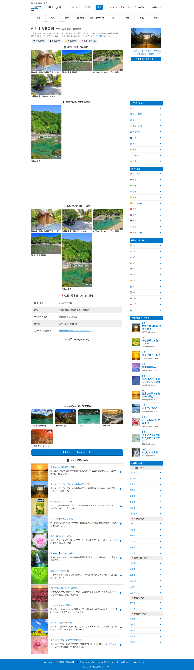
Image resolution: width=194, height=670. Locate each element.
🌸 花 (132, 108)
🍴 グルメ (134, 155)
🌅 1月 (132, 245)
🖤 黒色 (133, 221)
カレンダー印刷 (97, 18)
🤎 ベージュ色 (136, 233)
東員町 (132, 484)
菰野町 (132, 490)
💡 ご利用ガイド (154, 7)
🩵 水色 (133, 192)
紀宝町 (132, 642)
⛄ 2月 (132, 251)
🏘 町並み (134, 144)
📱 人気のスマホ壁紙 (85, 662)
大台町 (45, 21)
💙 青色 (133, 180)
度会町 (132, 593)
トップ (36, 21)
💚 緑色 (133, 186)
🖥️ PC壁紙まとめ (106, 662)
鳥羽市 (132, 575)
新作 (67, 18)
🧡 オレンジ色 (136, 203)
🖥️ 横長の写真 (38, 41)
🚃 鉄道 (133, 161)
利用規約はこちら (103, 36)
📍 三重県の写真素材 (64, 662)
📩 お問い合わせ (140, 662)
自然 (142, 18)
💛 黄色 (133, 197)
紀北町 (132, 625)
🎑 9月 (132, 292)
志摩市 (132, 569)
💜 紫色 (133, 215)
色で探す (81, 18)
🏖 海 (132, 120)
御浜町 (132, 630)
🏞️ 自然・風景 (136, 114)
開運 (38, 18)
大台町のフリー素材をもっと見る (77, 452)
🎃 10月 (133, 298)
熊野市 (132, 636)
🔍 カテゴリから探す (136, 7)
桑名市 (132, 496)
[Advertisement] (77, 183)
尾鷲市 (132, 619)
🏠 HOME (48, 662)
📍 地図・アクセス (88, 41)
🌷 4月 (132, 263)
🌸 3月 (132, 257)
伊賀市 (132, 603)
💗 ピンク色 (135, 174)
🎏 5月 (132, 269)
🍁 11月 (133, 304)
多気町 (132, 547)
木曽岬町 (133, 478)
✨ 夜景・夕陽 (136, 126)
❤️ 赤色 (133, 209)
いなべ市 (133, 473)
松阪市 (132, 530)
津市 (132, 524)
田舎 (156, 18)
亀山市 (132, 508)
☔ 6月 (132, 275)
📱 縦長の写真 (54, 41)
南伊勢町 (133, 581)
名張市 (132, 609)
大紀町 (132, 553)
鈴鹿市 (132, 502)
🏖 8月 (132, 287)
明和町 (132, 536)
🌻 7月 (132, 281)
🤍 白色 (133, 227)
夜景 (127, 18)
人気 (52, 18)
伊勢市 (132, 563)
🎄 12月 (133, 310)
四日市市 (133, 514)
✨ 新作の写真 (70, 41)
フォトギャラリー (46, 8)
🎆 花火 (133, 138)
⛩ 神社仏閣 (135, 132)
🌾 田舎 (133, 149)
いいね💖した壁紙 (117, 7)
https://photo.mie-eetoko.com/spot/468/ (75, 331)
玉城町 (132, 587)
